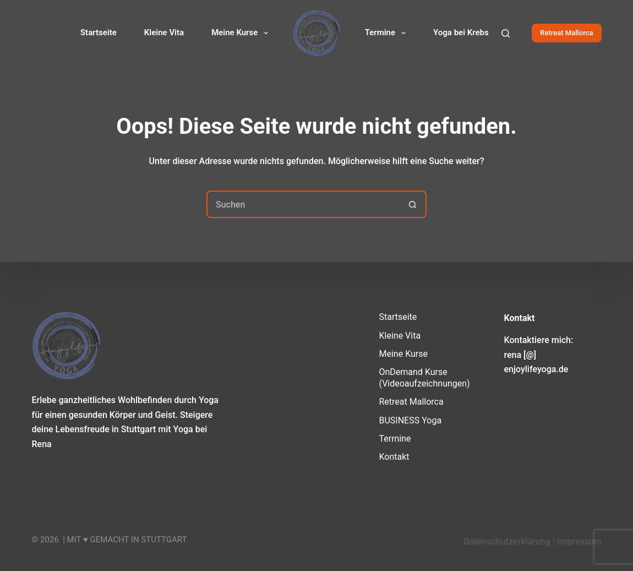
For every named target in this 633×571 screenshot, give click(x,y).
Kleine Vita (164, 32)
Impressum (579, 541)
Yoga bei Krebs (461, 32)
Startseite (98, 32)
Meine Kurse (241, 33)
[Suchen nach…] (302, 204)
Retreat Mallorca (566, 33)
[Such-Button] (413, 204)
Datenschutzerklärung (506, 541)
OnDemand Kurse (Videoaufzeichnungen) (424, 378)
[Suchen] (505, 33)
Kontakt (394, 457)
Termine (387, 33)
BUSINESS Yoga (410, 420)
